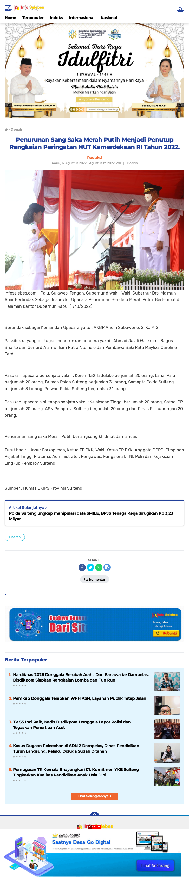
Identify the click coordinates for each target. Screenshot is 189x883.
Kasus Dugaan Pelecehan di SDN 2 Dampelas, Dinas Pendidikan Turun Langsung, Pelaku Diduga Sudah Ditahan (76, 748)
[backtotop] (94, 816)
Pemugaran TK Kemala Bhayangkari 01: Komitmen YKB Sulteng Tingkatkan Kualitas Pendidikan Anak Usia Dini (76, 772)
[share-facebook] (82, 567)
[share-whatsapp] (98, 567)
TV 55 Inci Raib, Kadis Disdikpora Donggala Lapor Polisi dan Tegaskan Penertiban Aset (72, 725)
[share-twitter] (90, 567)
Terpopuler (32, 17)
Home (10, 17)
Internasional (81, 17)
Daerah (15, 537)
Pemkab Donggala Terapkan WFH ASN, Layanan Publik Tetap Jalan (79, 698)
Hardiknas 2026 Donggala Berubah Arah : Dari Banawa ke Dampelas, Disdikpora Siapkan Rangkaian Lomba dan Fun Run (81, 677)
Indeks (56, 17)
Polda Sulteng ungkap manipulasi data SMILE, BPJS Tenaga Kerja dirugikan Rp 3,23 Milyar (91, 516)
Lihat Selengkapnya (94, 796)
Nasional (109, 17)
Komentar (94, 579)
